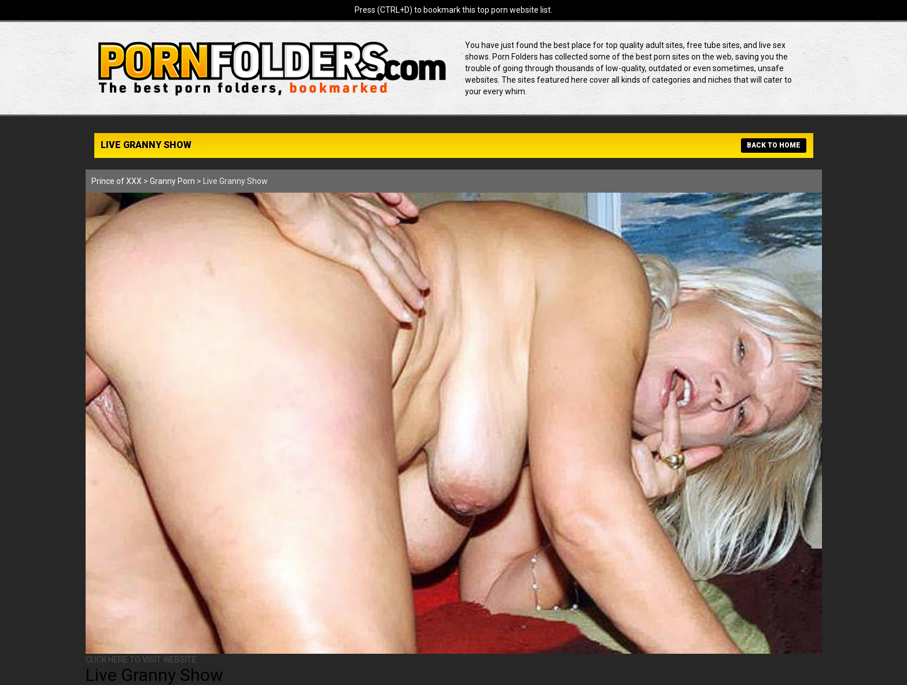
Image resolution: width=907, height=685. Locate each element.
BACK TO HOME (774, 145)
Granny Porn (172, 181)
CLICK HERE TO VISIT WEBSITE (141, 659)
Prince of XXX (116, 181)
